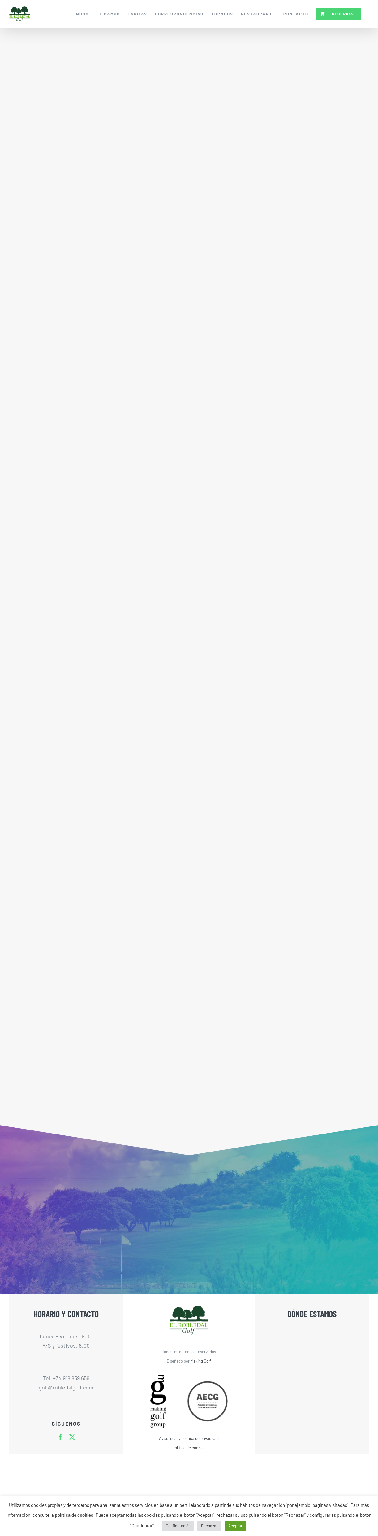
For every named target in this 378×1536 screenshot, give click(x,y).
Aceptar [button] (235, 1525)
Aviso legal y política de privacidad (189, 1438)
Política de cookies (188, 1447)
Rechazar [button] (209, 1525)
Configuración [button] (178, 1525)
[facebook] (60, 1437)
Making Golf (201, 1360)
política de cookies (74, 1515)
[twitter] (72, 1437)
